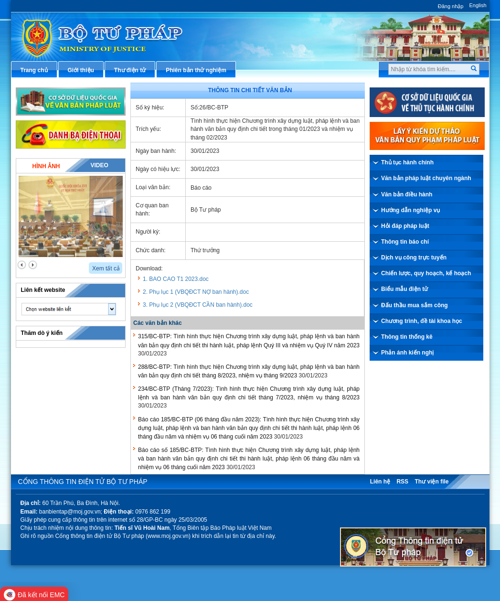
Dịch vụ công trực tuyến (414, 257)
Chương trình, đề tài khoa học (421, 321)
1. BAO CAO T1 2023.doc (176, 279)
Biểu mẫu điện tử (404, 289)
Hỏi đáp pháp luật (405, 226)
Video (99, 165)
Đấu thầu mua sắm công (414, 305)
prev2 (21, 264)
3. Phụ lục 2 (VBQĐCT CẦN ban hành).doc (198, 304)
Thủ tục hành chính (407, 162)
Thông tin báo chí (405, 241)
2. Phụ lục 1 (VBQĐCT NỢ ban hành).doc (196, 292)
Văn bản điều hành (406, 194)
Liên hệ (380, 481)
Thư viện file (431, 481)
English (477, 5)
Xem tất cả (106, 268)
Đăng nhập (451, 6)
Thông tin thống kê (407, 336)
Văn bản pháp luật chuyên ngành (426, 178)
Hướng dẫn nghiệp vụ (410, 210)
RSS (402, 481)
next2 (32, 264)
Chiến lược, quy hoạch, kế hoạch (426, 273)
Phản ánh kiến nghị (407, 352)
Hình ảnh (46, 166)
